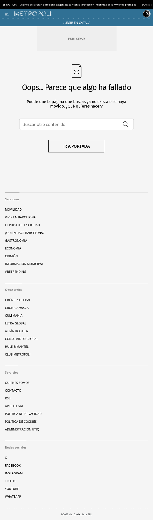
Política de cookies (21, 421)
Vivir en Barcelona (20, 217)
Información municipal (24, 264)
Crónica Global (18, 300)
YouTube (12, 489)
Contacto (13, 390)
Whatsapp (13, 496)
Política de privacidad (23, 414)
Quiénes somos (17, 383)
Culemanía (13, 315)
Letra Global (15, 323)
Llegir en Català (76, 22)
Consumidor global (21, 339)
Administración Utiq (22, 429)
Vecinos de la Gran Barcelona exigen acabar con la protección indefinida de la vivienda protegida (78, 4)
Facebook (13, 465)
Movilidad (13, 209)
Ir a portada (76, 146)
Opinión (11, 256)
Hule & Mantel (16, 346)
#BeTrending (15, 272)
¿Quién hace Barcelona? (24, 233)
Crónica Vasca (17, 308)
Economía (13, 248)
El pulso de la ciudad (22, 225)
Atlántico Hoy (16, 331)
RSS (7, 398)
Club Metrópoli (17, 354)
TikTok (10, 481)
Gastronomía (16, 240)
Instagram (14, 473)
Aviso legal (14, 406)
